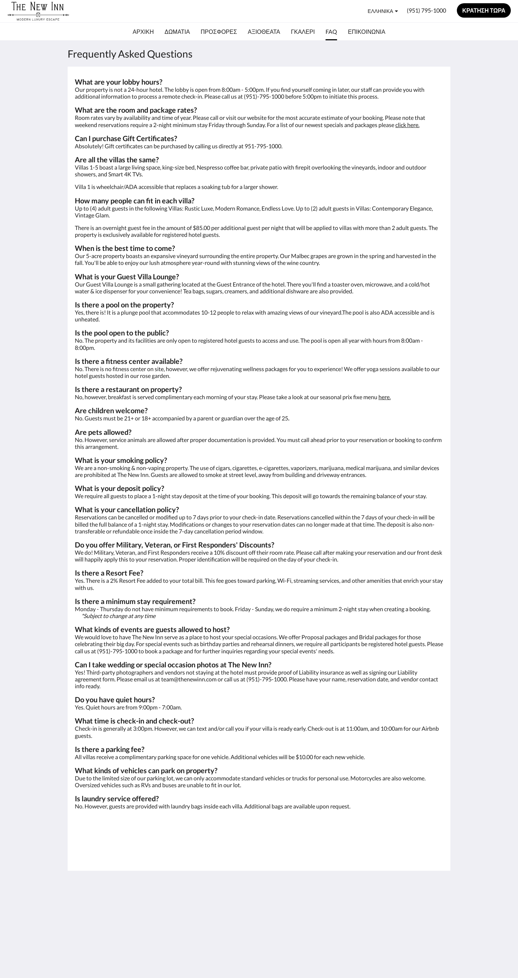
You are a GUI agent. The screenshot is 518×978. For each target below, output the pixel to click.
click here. (407, 124)
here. (384, 396)
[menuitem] (143, 32)
